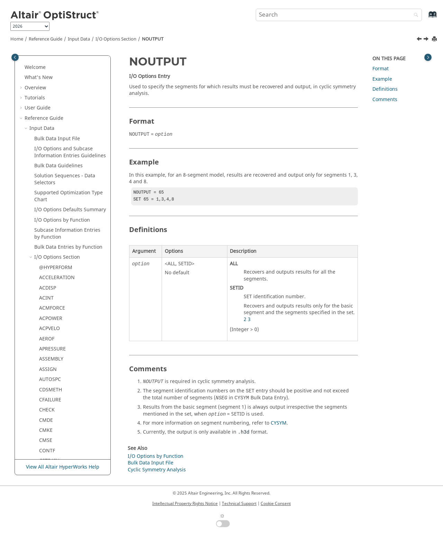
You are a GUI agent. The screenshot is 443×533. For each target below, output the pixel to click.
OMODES (49, 174)
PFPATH (47, 245)
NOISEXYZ (50, 133)
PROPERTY (51, 286)
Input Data (79, 39)
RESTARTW (51, 357)
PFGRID (47, 215)
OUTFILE (48, 194)
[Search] (414, 15)
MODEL (47, 72)
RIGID (46, 377)
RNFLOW (49, 388)
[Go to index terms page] (425, 17)
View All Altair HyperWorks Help (62, 467)
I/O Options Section (116, 39)
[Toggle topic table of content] (428, 57)
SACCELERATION (58, 398)
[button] (36, 62)
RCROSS (48, 306)
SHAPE (46, 449)
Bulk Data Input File (150, 464)
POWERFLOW (54, 255)
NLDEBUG (50, 113)
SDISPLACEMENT (58, 418)
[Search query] (339, 15)
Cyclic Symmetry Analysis (157, 471)
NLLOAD (48, 123)
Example (382, 79)
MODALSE (50, 62)
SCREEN (48, 408)
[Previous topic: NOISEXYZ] (420, 40)
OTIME (47, 184)
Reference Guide (45, 39)
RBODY (47, 296)
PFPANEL (49, 235)
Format (380, 68)
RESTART (49, 337)
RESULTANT (52, 367)
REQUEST (50, 316)
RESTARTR (51, 347)
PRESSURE (51, 265)
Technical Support (239, 503)
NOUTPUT (152, 39)
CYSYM (279, 424)
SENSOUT (50, 439)
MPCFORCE (52, 93)
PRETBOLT (51, 276)
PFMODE (49, 225)
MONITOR (51, 82)
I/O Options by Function (155, 457)
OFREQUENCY (55, 154)
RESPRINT (50, 326)
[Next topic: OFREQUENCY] (427, 40)
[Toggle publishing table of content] (15, 57)
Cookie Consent (276, 503)
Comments (384, 99)
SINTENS (49, 459)
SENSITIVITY (53, 428)
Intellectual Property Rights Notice (185, 503)
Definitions (385, 89)
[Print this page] (435, 39)
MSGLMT (49, 103)
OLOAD (47, 164)
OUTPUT (48, 204)
